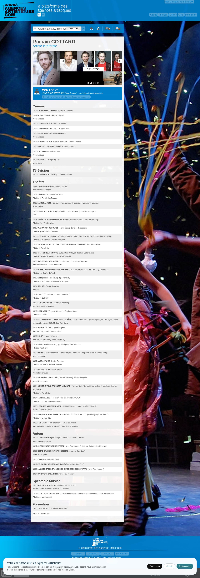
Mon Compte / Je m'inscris (178, 2)
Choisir (169, 566)
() (71, 93)
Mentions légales (114, 557)
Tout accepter (185, 566)
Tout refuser (155, 566)
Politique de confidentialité (82, 557)
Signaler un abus (100, 557)
